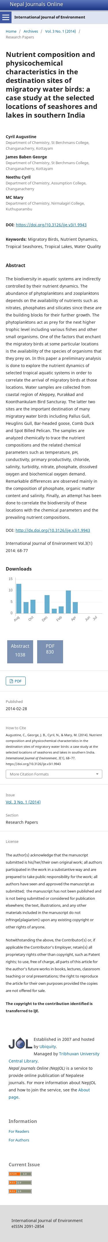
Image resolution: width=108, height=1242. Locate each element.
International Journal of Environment (49, 17)
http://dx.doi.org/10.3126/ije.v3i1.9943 (53, 530)
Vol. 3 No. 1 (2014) (60, 31)
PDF (18, 681)
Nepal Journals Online (36, 4)
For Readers (19, 1131)
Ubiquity (47, 1046)
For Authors (19, 1140)
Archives (31, 31)
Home (11, 31)
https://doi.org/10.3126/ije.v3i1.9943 (51, 224)
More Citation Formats (29, 774)
